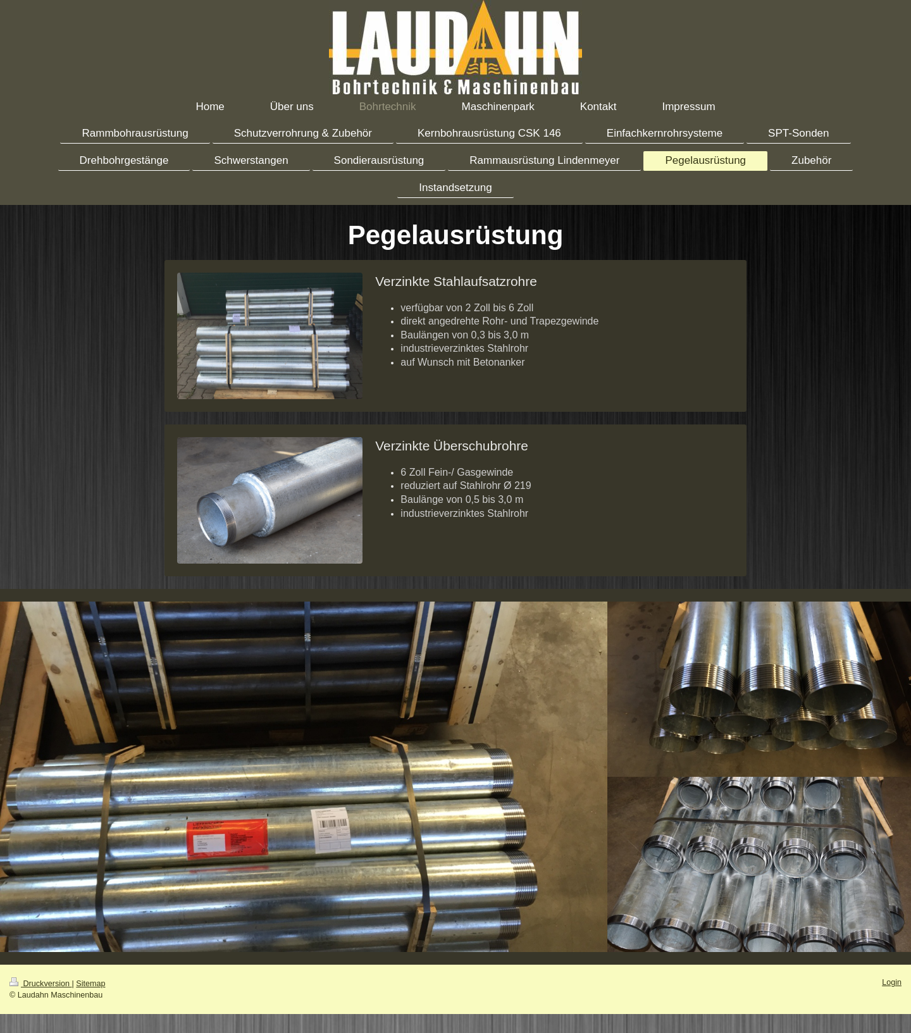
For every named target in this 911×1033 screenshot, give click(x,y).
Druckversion (40, 983)
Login (892, 982)
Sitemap (90, 983)
